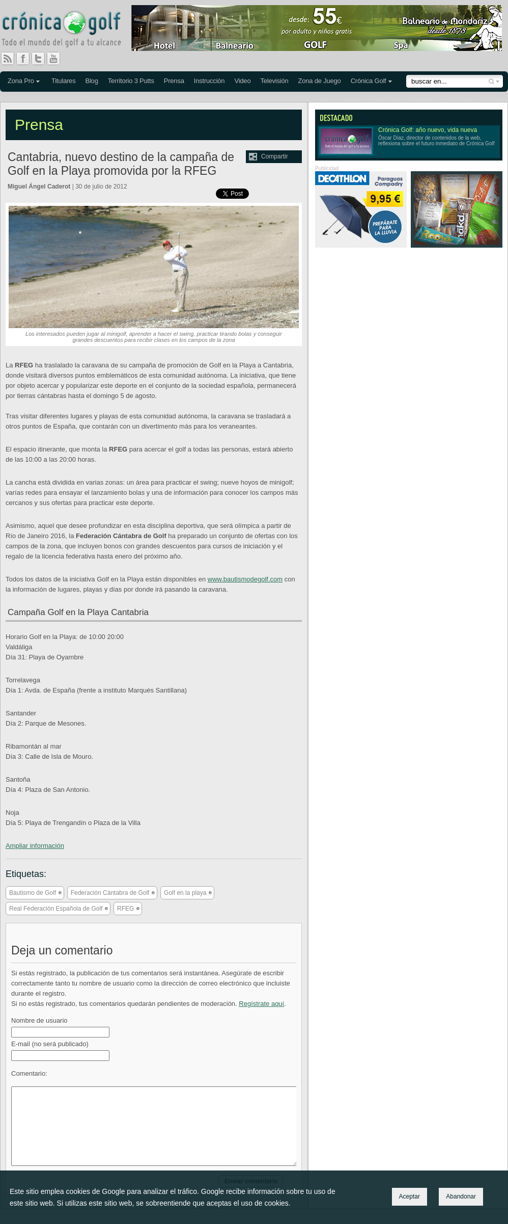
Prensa (174, 81)
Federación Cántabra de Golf (110, 892)
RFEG (125, 908)
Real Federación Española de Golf (55, 908)
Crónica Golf (368, 81)
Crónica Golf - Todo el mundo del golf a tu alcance (68, 30)
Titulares (63, 81)
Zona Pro (21, 81)
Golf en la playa (185, 892)
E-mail (50, 1044)
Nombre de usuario (39, 1020)
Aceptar (409, 1196)
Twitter (42, 58)
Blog (91, 81)
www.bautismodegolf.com (245, 579)
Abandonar (461, 1196)
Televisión (274, 81)
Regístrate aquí (261, 1003)
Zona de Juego (319, 81)
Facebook (27, 58)
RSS (7, 58)
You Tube (57, 58)
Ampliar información (35, 845)
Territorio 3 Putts (131, 81)
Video (242, 81)
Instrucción (209, 81)
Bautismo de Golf (32, 892)
